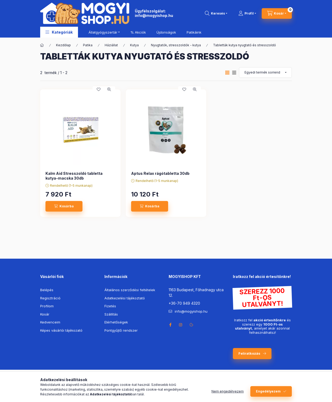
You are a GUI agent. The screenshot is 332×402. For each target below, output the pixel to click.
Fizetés (110, 306)
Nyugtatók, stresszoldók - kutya (176, 45)
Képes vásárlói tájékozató (61, 330)
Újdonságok (166, 32)
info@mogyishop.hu (154, 15)
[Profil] (247, 13)
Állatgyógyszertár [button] (103, 32)
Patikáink (194, 32)
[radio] (234, 73)
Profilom (47, 306)
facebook (170, 324)
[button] (59, 32)
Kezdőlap (63, 45)
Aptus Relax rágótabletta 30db (160, 173)
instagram (181, 324)
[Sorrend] (265, 72)
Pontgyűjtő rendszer (121, 330)
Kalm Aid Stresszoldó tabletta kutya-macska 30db (74, 175)
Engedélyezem (268, 391)
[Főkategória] (42, 45)
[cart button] (277, 13)
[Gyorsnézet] (109, 89)
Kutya (134, 45)
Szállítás (111, 314)
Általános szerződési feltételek (129, 290)
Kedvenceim (50, 322)
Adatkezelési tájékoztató (124, 298)
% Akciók (138, 32)
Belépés (46, 290)
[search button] (216, 13)
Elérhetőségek (116, 322)
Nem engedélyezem (227, 391)
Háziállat (111, 45)
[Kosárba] (63, 206)
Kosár (44, 314)
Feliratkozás (249, 353)
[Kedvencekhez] (98, 89)
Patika (88, 45)
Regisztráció (50, 298)
